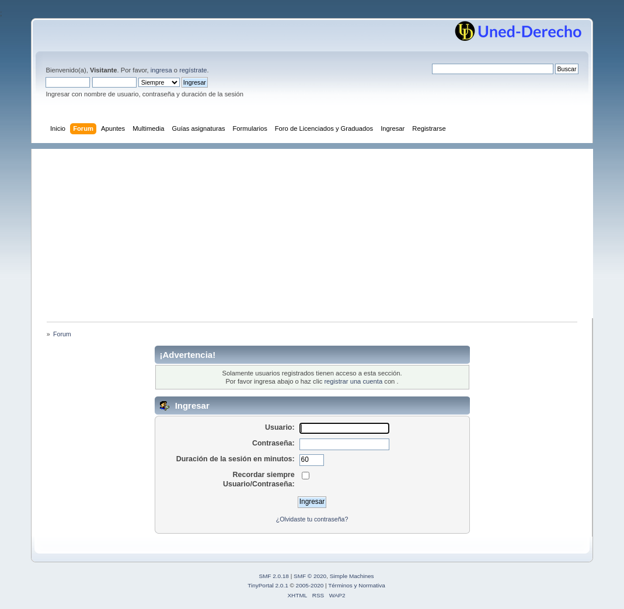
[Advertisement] (318, 230)
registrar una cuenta (353, 381)
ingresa (161, 70)
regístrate (193, 70)
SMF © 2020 (310, 576)
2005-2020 (310, 585)
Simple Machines (352, 576)
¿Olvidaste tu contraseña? (312, 519)
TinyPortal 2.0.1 (267, 585)
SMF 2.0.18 (274, 576)
